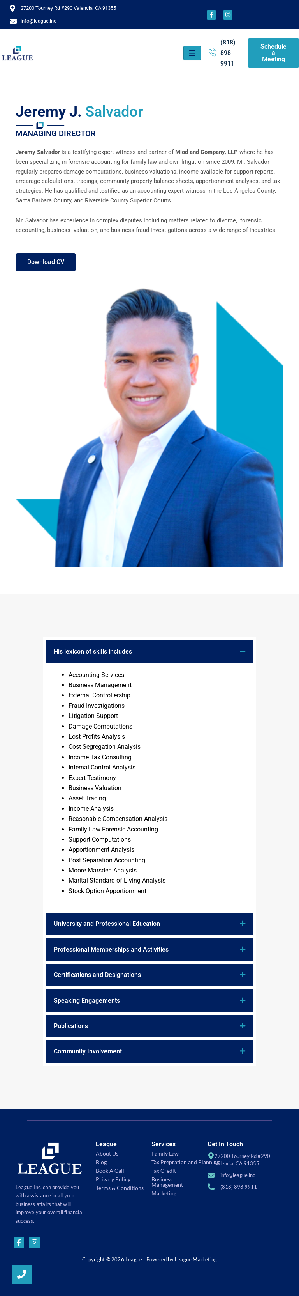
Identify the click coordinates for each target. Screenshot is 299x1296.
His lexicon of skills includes (93, 651)
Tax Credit (163, 1170)
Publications (71, 1025)
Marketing (163, 1193)
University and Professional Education (107, 923)
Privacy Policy (113, 1179)
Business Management (167, 1182)
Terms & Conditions (120, 1187)
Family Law (165, 1153)
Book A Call (110, 1170)
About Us (107, 1153)
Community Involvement (88, 1051)
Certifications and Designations (97, 974)
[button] (149, 651)
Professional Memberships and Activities (111, 949)
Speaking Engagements (87, 1000)
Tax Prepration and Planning (185, 1162)
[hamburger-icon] (192, 53)
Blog (101, 1162)
